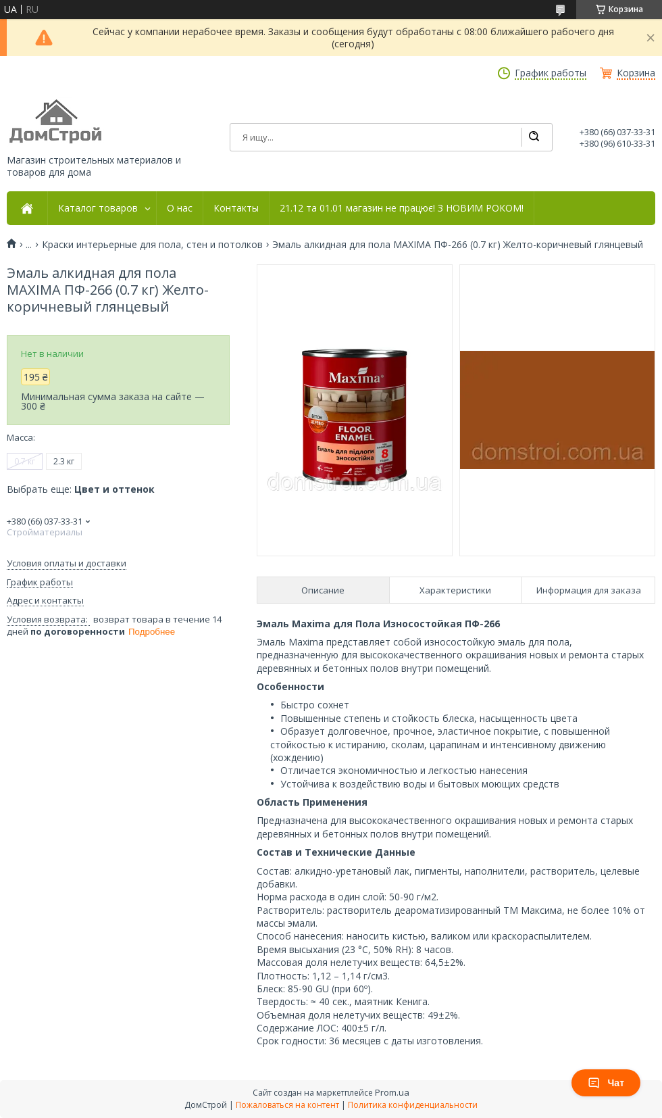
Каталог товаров (98, 208)
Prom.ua (392, 1092)
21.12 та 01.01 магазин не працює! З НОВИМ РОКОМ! (402, 208)
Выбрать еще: (81, 489)
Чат (606, 1083)
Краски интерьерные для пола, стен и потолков (152, 245)
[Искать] (533, 137)
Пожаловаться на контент (287, 1105)
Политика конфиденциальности (413, 1105)
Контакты (236, 208)
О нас (180, 208)
